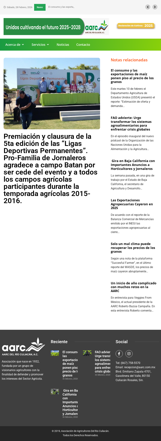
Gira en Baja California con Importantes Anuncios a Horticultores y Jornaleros (133, 165)
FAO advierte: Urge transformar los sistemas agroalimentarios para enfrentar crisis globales (131, 123)
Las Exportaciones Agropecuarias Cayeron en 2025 (132, 204)
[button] (15, 44)
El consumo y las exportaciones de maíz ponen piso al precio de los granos (132, 76)
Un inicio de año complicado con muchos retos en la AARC (133, 287)
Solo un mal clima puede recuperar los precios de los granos (133, 248)
